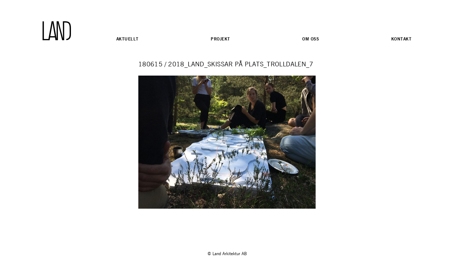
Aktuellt (127, 39)
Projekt (220, 39)
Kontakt (401, 39)
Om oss (310, 39)
